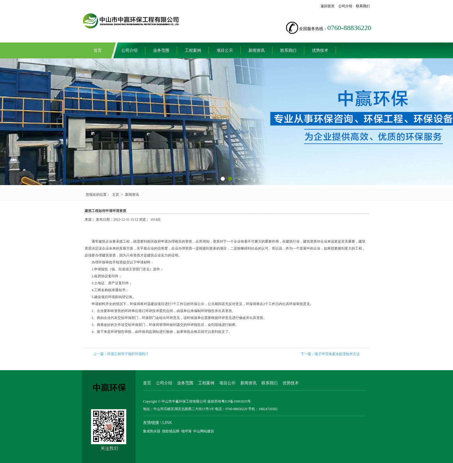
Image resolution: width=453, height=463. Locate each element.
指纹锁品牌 (170, 431)
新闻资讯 (256, 50)
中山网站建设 (203, 431)
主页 (115, 195)
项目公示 (225, 50)
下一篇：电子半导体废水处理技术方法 (330, 354)
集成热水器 (151, 431)
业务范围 (161, 50)
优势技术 (320, 50)
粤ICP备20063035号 (236, 401)
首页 (98, 50)
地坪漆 (186, 431)
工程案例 (193, 50)
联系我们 (363, 6)
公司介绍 (345, 6)
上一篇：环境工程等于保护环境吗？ (121, 354)
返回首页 (328, 6)
